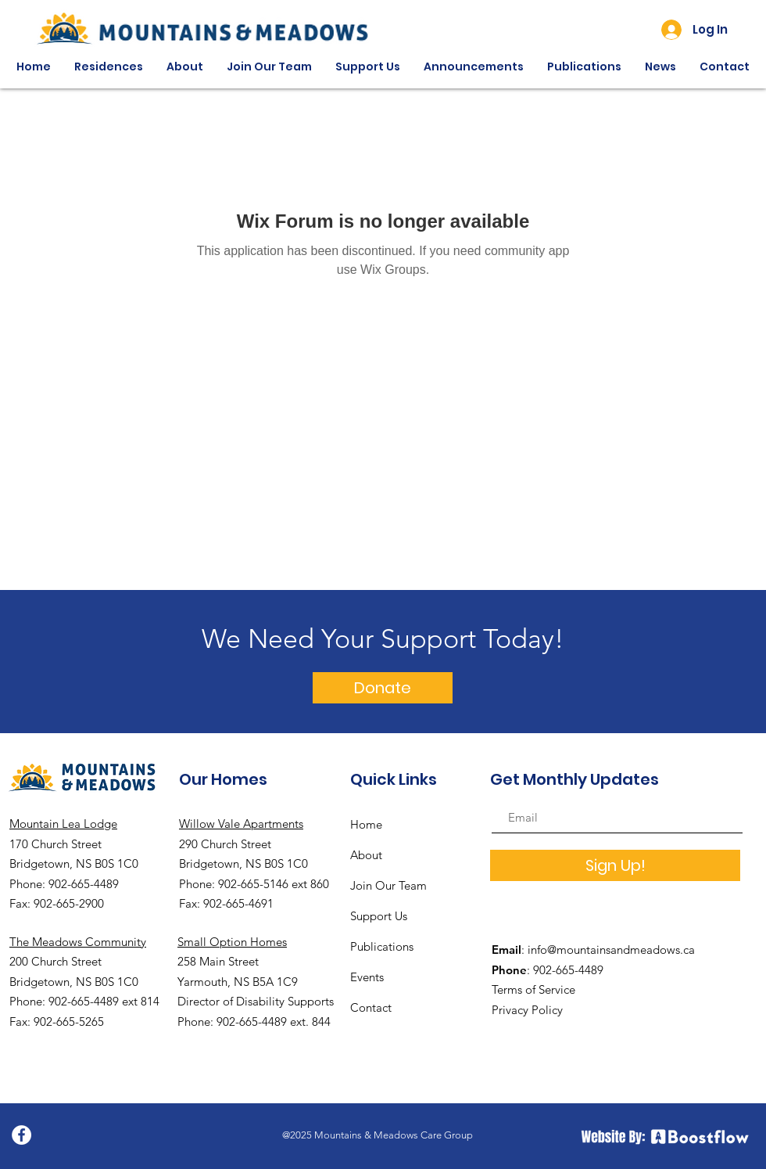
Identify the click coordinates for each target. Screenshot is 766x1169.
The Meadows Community (77, 941)
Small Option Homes (232, 941)
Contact (371, 1007)
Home (366, 824)
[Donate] (383, 687)
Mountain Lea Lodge (63, 823)
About (366, 854)
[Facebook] (21, 1135)
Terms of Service (533, 989)
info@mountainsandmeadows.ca (611, 949)
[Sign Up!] (615, 865)
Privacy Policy (527, 1009)
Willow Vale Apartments (241, 823)
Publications (381, 946)
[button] (109, 67)
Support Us (378, 915)
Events (367, 976)
